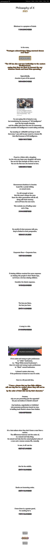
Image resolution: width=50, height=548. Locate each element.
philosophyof (5, 1)
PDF (48, 1)
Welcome (28, 1)
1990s (44, 1)
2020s (33, 1)
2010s (36, 1)
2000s (40, 1)
